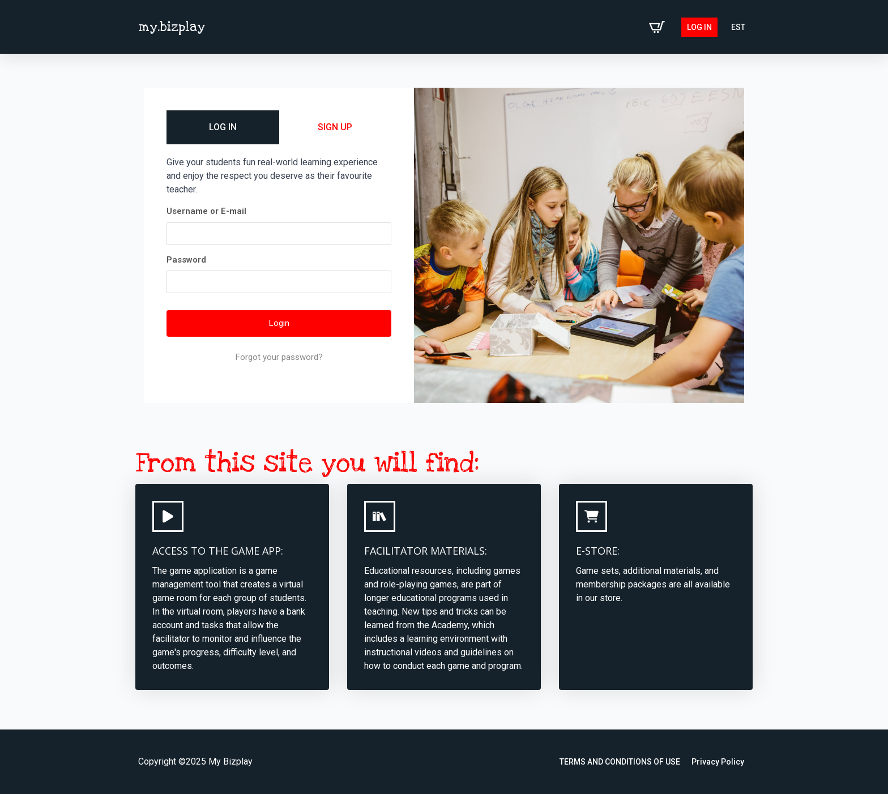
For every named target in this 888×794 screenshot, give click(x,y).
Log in (699, 27)
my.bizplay (171, 27)
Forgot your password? (279, 357)
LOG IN (223, 127)
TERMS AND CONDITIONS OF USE (620, 761)
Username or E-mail (206, 211)
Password (186, 260)
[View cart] (657, 27)
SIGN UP (335, 127)
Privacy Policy (717, 761)
